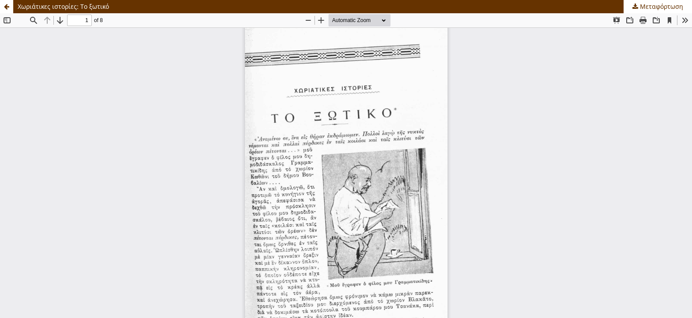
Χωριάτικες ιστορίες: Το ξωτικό (63, 6)
